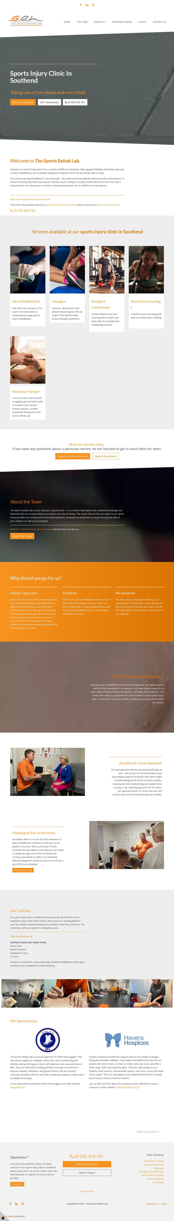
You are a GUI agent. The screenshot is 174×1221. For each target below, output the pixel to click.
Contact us (17, 1184)
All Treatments (49, 102)
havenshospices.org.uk (128, 1087)
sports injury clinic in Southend (61, 204)
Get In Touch (87, 1172)
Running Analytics (155, 1178)
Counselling (158, 1182)
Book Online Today (23, 870)
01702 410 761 (75, 102)
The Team (82, 21)
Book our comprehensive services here (30, 199)
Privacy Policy (87, 1191)
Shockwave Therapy (154, 1160)
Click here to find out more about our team (31, 529)
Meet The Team (22, 536)
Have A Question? (105, 456)
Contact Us (159, 21)
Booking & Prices (122, 21)
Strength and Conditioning (151, 1171)
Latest (142, 21)
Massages (59, 301)
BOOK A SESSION (23, 102)
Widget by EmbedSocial (147, 1132)
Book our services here (86, 444)
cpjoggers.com (17, 1087)
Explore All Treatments (73, 456)
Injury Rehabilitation (26, 301)
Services (98, 21)
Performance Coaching (153, 1175)
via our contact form (110, 204)
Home (67, 21)
